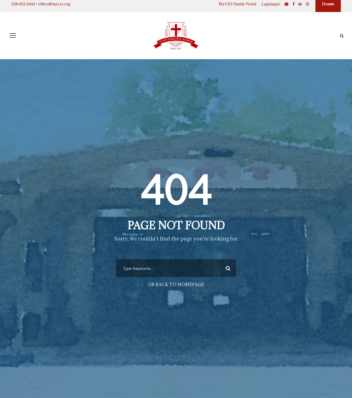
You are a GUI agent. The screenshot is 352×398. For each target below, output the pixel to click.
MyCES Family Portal (237, 3)
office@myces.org (54, 3)
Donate (328, 3)
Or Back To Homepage (176, 284)
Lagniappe (270, 3)
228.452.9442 (23, 3)
